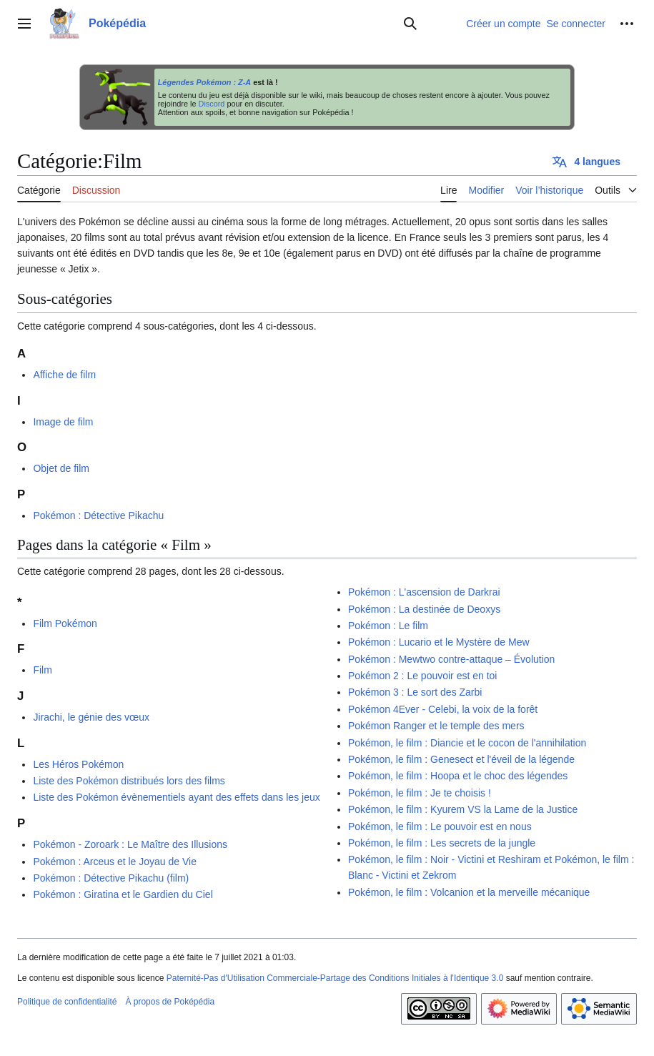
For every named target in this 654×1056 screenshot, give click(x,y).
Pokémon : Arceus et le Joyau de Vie (115, 861)
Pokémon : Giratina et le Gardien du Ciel (122, 894)
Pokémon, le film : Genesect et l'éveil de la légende (461, 759)
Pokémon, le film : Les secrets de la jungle (441, 843)
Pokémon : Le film (388, 625)
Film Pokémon (64, 623)
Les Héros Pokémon (78, 764)
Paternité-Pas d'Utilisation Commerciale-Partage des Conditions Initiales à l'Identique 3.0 (335, 978)
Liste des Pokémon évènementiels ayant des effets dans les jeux (176, 797)
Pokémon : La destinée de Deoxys (424, 609)
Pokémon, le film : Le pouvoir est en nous (440, 826)
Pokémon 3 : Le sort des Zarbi (415, 692)
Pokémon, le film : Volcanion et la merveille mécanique (469, 892)
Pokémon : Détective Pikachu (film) (111, 878)
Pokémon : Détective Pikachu (98, 515)
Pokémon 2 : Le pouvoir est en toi (422, 675)
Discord (212, 103)
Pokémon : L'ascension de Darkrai (424, 592)
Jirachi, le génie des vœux (91, 717)
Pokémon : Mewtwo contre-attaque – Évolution (451, 659)
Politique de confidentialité (67, 1002)
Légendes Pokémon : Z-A (205, 82)
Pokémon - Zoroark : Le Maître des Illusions (130, 844)
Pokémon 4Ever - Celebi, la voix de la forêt (442, 709)
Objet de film (61, 468)
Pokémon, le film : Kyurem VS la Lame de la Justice (463, 809)
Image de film (63, 422)
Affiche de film (64, 374)
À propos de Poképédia (169, 1002)
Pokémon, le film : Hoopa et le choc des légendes (458, 775)
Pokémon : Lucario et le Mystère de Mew (439, 642)
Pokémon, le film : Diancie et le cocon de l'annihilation (467, 743)
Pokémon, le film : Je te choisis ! (419, 793)
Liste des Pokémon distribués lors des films (128, 780)
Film (42, 670)
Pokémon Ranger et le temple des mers (436, 725)
